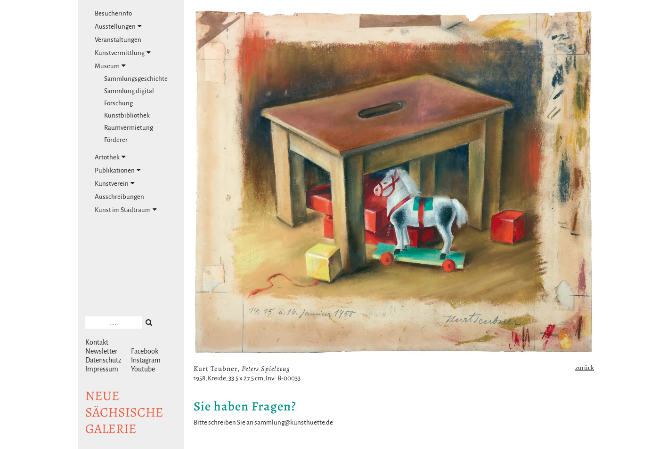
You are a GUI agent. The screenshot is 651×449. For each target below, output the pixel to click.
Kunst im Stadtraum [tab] (126, 209)
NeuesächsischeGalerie (124, 412)
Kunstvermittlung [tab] (123, 52)
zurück (584, 367)
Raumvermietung (128, 127)
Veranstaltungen (118, 39)
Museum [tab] (110, 66)
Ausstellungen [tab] (118, 26)
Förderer (116, 139)
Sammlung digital (129, 91)
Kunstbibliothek (127, 115)
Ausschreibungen (119, 196)
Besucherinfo (113, 13)
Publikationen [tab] (118, 170)
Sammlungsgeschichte (136, 78)
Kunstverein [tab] (115, 183)
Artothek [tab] (110, 157)
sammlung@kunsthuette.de (293, 422)
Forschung (118, 103)
